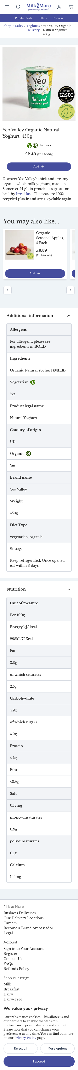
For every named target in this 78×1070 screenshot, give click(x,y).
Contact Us (13, 959)
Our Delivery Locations (24, 918)
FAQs (8, 964)
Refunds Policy (16, 969)
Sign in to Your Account (24, 949)
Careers (10, 923)
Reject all (20, 1048)
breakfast (24, 194)
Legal (8, 933)
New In (58, 17)
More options (57, 1048)
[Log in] (59, 7)
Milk (7, 984)
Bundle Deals (23, 17)
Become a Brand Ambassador (28, 928)
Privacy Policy (25, 1038)
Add (39, 167)
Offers (43, 17)
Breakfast (12, 989)
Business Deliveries (20, 913)
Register (10, 954)
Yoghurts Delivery (33, 28)
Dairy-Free (13, 999)
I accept (39, 1061)
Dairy (19, 26)
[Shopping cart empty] (71, 7)
